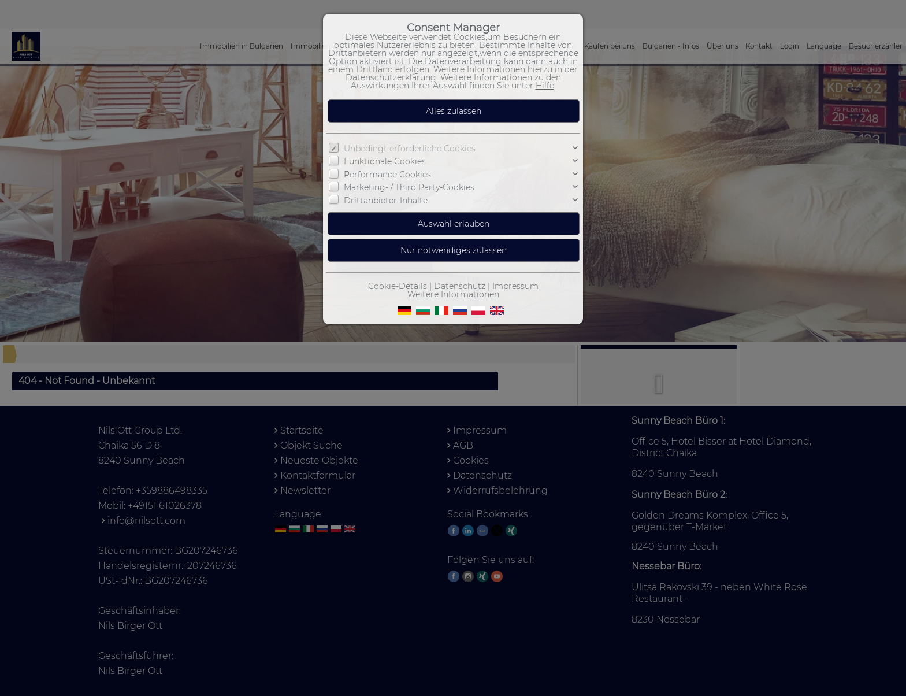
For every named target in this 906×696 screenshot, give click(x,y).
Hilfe (545, 85)
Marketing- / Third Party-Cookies (409, 187)
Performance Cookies (387, 174)
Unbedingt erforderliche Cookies (410, 148)
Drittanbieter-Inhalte (386, 200)
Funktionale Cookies (385, 161)
